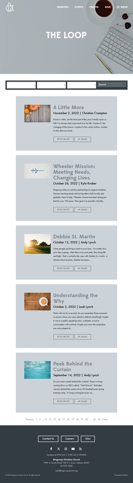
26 (99, 419)
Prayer (93, 7)
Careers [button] (69, 438)
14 (59, 419)
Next (104, 419)
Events (79, 7)
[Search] (109, 84)
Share (84, 139)
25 (94, 419)
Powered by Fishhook (121, 475)
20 (86, 419)
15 (63, 419)
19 (81, 419)
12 (50, 419)
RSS (81, 449)
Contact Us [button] (48, 438)
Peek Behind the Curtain (72, 367)
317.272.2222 (66, 465)
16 (68, 419)
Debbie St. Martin (74, 236)
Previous (30, 419)
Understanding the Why (75, 298)
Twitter (59, 449)
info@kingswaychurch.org (66, 470)
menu (122, 7)
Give (108, 7)
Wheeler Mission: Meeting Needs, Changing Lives (74, 172)
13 (54, 419)
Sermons (62, 7)
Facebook (52, 449)
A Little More (68, 107)
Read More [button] (63, 139)
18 (77, 419)
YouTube (73, 449)
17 (72, 419)
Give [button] (87, 438)
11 (46, 419)
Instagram (66, 449)
